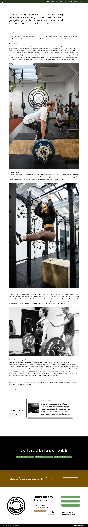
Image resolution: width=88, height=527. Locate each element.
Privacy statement (15, 525)
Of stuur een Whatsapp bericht (51, 512)
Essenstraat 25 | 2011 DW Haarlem (42, 504)
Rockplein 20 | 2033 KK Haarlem (41, 507)
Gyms (57, 1)
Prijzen (70, 1)
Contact (76, 1)
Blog (66, 1)
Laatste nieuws (16, 411)
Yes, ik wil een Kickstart (22, 456)
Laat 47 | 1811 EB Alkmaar (40, 505)
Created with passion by (79, 525)
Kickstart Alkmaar (67, 501)
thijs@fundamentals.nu (40, 511)
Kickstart (82, 1)
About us (62, 1)
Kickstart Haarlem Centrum (69, 497)
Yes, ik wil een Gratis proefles (62, 456)
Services (52, 1)
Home (48, 1)
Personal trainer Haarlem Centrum (69, 510)
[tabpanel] (49, 408)
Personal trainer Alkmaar (67, 512)
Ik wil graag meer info (68, 478)
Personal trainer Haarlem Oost (68, 514)
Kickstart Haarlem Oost (68, 505)
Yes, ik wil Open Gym (41, 456)
